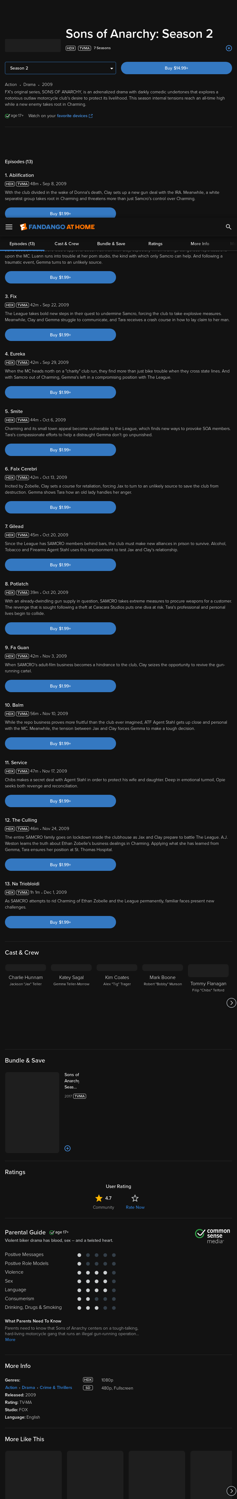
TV (7, 1404)
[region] (118, 1464)
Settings (72, 1404)
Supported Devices (201, 1394)
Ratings (155, 26)
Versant (50, 1438)
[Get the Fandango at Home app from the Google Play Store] (59, 1349)
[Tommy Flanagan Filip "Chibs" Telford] (208, 785)
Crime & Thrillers (56, 1170)
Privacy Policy (206, 1438)
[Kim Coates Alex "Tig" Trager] (117, 785)
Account (72, 1394)
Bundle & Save (111, 26)
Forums (190, 1413)
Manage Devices (80, 1413)
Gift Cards (132, 1423)
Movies (12, 1394)
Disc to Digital (136, 1404)
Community (103, 989)
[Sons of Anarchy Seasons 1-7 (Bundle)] (77, 863)
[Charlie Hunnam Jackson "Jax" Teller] (25, 785)
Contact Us (193, 1423)
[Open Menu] (9, 9)
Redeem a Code (79, 1423)
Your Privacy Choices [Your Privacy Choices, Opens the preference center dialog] (95, 1489)
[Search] (229, 9)
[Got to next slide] (231, 785)
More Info (200, 26)
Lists (127, 1385)
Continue (141, 1489)
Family (129, 1394)
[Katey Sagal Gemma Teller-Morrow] (71, 785)
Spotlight (13, 1385)
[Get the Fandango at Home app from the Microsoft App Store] (95, 1349)
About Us (191, 1385)
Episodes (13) (22, 26)
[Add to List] (67, 931)
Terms (118, 1438)
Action (11, 1170)
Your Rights (185, 1444)
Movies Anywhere (140, 1413)
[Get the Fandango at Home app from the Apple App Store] (22, 1349)
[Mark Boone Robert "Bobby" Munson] (162, 785)
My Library (74, 1385)
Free (9, 1413)
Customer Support (200, 1404)
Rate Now (135, 989)
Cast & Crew (67, 26)
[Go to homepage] (57, 9)
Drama (28, 1170)
